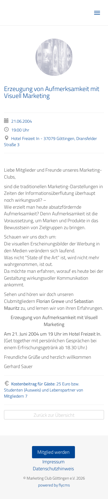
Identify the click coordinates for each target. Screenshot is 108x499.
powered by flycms (54, 485)
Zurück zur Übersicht (54, 415)
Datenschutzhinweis (53, 468)
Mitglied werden (53, 452)
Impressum (53, 461)
